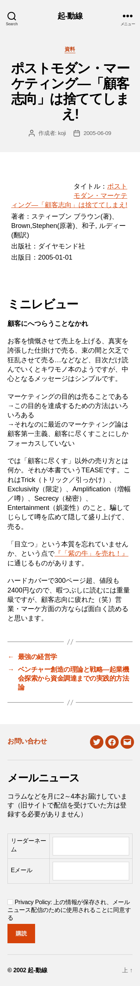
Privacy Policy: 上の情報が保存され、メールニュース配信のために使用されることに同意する (69, 910)
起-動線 (70, 16)
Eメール (21, 870)
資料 (70, 49)
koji (62, 133)
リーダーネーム (28, 845)
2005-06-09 (97, 133)
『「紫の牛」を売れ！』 (91, 553)
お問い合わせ (27, 741)
